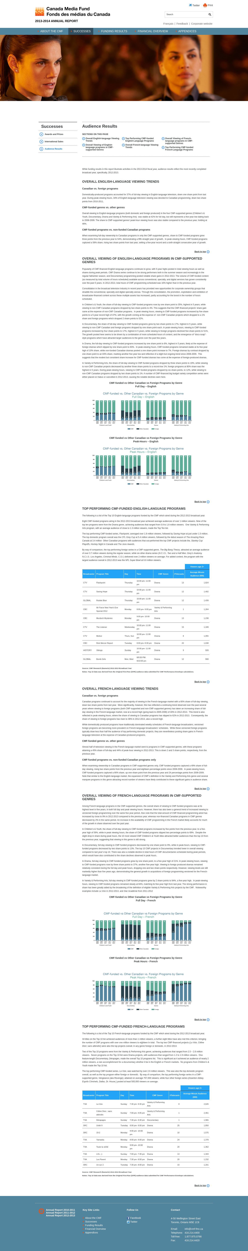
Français (168, 23)
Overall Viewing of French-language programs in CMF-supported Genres (179, 141)
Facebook (134, 1218)
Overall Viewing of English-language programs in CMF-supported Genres (99, 147)
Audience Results (53, 149)
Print (210, 5)
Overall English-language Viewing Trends (102, 139)
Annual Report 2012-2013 (60, 1215)
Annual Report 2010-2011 (60, 1210)
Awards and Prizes (54, 134)
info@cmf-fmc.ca (194, 1228)
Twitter (194, 5)
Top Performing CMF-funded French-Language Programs (179, 148)
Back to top (200, 251)
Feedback (182, 23)
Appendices (187, 31)
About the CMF (51, 31)
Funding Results (114, 31)
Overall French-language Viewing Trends (141, 146)
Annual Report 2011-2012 (60, 1212)
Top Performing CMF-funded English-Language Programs (139, 139)
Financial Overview (153, 31)
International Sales (54, 141)
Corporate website (201, 23)
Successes (82, 31)
